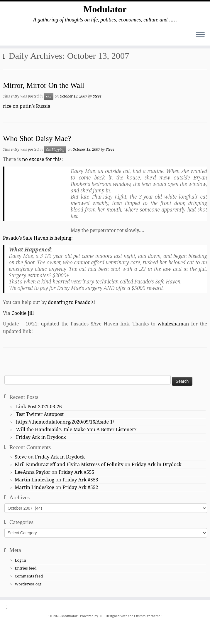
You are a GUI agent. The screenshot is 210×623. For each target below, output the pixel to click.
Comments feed (29, 576)
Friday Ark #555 (76, 472)
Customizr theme (147, 616)
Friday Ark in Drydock (41, 437)
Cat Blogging (55, 149)
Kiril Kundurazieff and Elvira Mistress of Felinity (69, 464)
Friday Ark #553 (80, 479)
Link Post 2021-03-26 (39, 406)
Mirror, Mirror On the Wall (43, 85)
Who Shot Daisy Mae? (37, 138)
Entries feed (25, 568)
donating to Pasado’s (71, 302)
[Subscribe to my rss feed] (8, 607)
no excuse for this (41, 159)
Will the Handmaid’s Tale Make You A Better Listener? (76, 429)
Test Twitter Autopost (40, 414)
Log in (20, 560)
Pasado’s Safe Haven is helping (37, 238)
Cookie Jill (22, 313)
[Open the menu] (200, 35)
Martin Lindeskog (34, 479)
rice (48, 96)
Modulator (105, 9)
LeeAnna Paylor (32, 472)
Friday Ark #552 (80, 487)
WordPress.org (28, 584)
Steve (97, 96)
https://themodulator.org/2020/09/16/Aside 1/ (65, 422)
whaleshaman (173, 323)
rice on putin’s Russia (26, 106)
